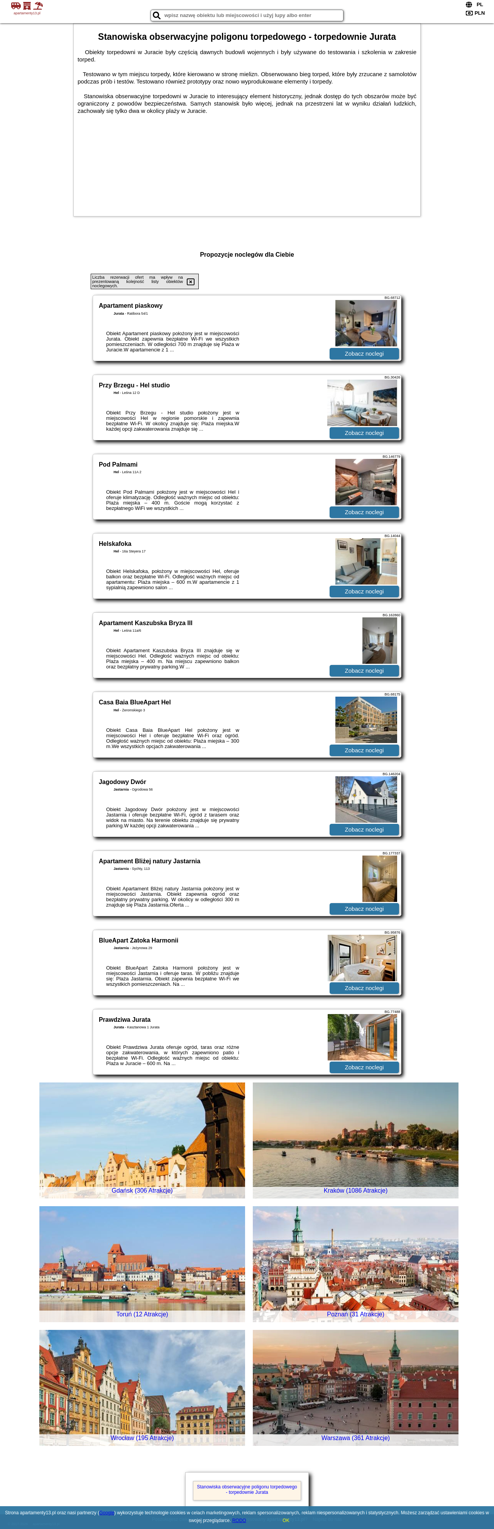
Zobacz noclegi (364, 353)
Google (106, 1512)
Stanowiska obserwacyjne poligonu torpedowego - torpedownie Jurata (247, 1489)
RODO (239, 1520)
